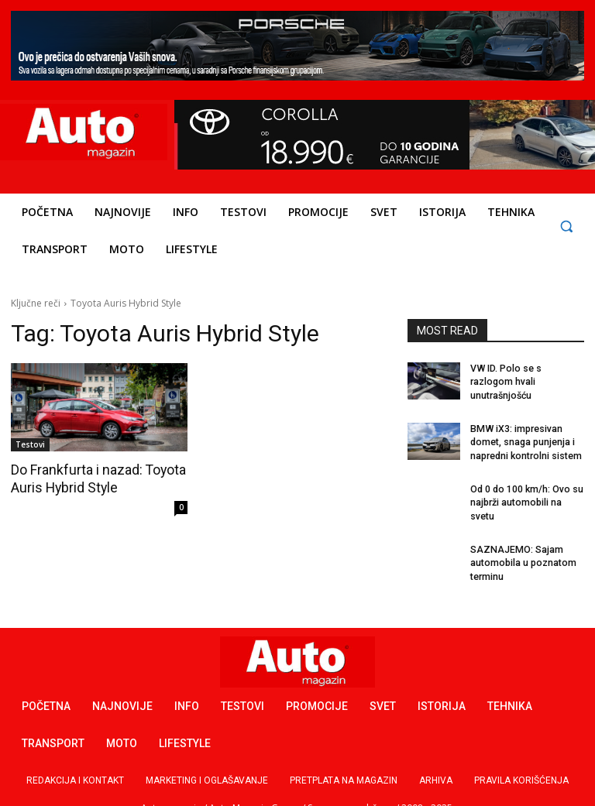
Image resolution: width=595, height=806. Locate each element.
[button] (566, 226)
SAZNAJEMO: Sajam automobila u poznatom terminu (521, 552)
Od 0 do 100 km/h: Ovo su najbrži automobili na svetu (526, 493)
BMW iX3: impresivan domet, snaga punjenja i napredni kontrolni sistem (525, 434)
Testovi (30, 444)
